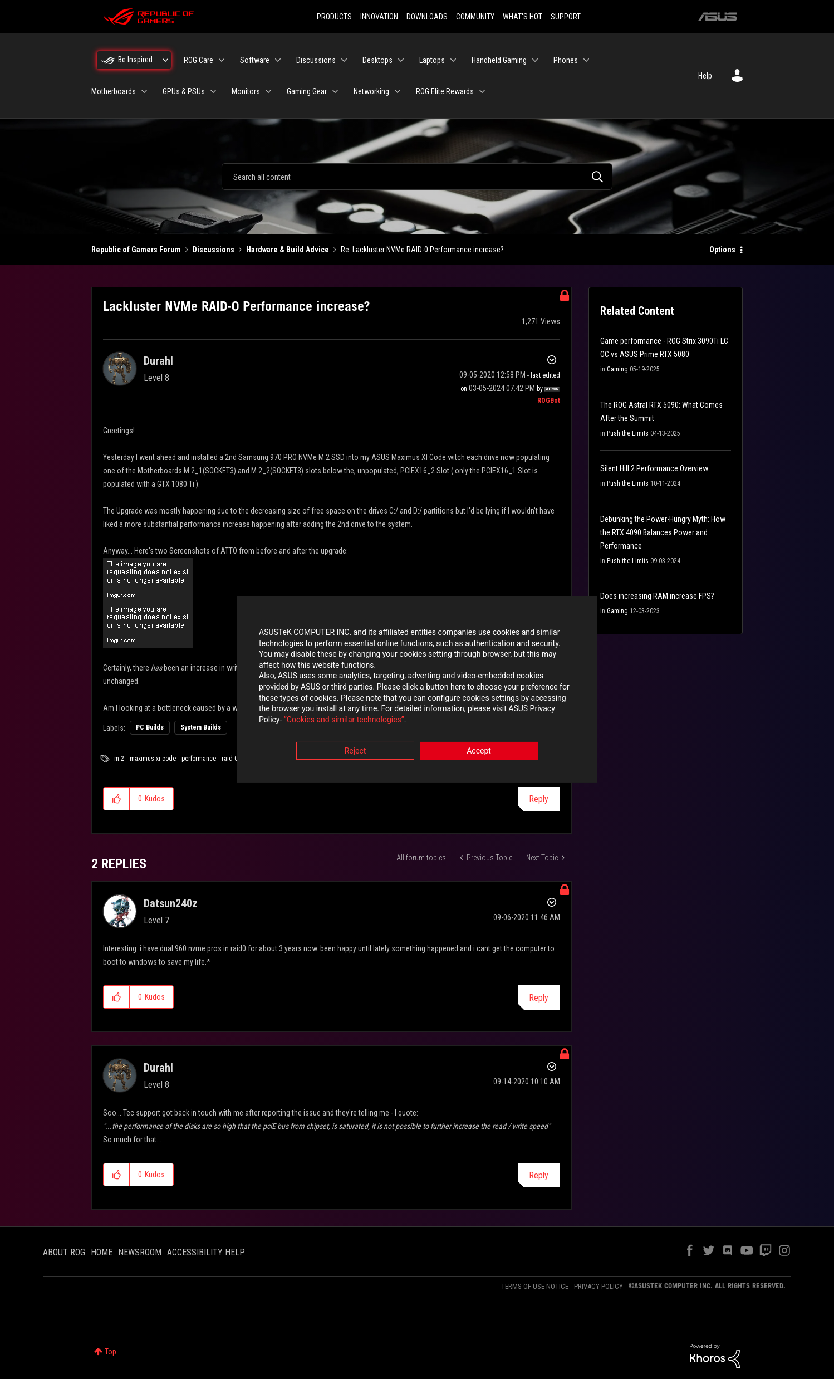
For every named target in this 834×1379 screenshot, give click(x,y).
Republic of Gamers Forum (136, 249)
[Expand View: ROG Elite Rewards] (482, 91)
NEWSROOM (139, 1252)
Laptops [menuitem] (432, 60)
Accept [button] (479, 751)
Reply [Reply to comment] (538, 997)
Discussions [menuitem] (316, 60)
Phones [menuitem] (565, 60)
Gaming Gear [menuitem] (307, 91)
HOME (101, 1252)
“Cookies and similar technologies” (344, 719)
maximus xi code (153, 758)
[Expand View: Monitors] (268, 91)
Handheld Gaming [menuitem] (499, 60)
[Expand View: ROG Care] (221, 60)
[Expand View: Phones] (586, 60)
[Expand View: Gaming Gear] (335, 91)
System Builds (200, 727)
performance (198, 758)
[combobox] (417, 176)
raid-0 (230, 758)
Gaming (617, 369)
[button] (117, 799)
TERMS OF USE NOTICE (534, 1286)
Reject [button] (355, 751)
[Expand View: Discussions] (344, 60)
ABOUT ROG (64, 1252)
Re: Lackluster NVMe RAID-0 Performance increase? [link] (422, 249)
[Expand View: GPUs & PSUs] (213, 91)
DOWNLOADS (427, 16)
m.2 (119, 758)
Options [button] (722, 249)
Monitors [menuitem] (246, 91)
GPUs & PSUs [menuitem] (184, 91)
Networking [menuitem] (371, 91)
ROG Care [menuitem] (198, 60)
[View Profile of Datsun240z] (171, 903)
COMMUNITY (475, 16)
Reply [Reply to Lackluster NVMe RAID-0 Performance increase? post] (538, 799)
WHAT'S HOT (522, 16)
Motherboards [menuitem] (113, 91)
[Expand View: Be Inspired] (165, 60)
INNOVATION (379, 16)
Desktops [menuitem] (377, 60)
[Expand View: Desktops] (400, 60)
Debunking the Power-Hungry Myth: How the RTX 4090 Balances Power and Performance (662, 532)
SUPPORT (566, 16)
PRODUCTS (334, 16)
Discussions (213, 249)
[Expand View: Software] (277, 60)
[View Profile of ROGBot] (548, 400)
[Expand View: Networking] (397, 91)
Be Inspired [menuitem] (135, 59)
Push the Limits (628, 433)
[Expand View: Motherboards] (144, 91)
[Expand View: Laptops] (453, 60)
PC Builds (150, 727)
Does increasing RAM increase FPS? (657, 595)
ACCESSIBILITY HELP (206, 1252)
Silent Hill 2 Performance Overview (654, 468)
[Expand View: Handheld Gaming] (535, 60)
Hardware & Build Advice (287, 249)
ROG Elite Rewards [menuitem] (445, 91)
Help (705, 75)
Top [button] (110, 1351)
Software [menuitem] (254, 60)
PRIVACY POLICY (598, 1286)
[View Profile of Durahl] (158, 361)
